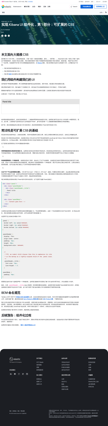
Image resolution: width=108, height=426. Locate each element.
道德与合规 (65, 389)
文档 (49, 6)
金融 (89, 367)
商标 (10, 411)
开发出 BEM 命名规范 (22, 297)
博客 (3, 12)
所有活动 (91, 386)
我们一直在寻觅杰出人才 (28, 325)
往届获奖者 (91, 379)
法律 (63, 379)
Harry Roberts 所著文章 (30, 299)
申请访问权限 (66, 367)
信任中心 (64, 381)
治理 (89, 365)
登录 (105, 1)
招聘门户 (39, 381)
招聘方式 (39, 384)
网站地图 (23, 411)
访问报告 (30, 1)
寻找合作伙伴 (66, 362)
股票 (89, 370)
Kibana (40, 63)
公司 (101, 12)
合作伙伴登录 (66, 365)
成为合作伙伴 (66, 370)
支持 (92, 1)
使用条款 (14, 411)
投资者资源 (91, 362)
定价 (44, 6)
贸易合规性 (65, 386)
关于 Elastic (39, 362)
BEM (10, 74)
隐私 (63, 384)
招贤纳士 (39, 379)
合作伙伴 (87, 1)
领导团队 (39, 365)
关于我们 (81, 1)
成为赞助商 (91, 384)
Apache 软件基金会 (92, 415)
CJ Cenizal (6, 29)
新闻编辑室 (39, 370)
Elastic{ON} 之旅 (93, 381)
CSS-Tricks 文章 (48, 299)
